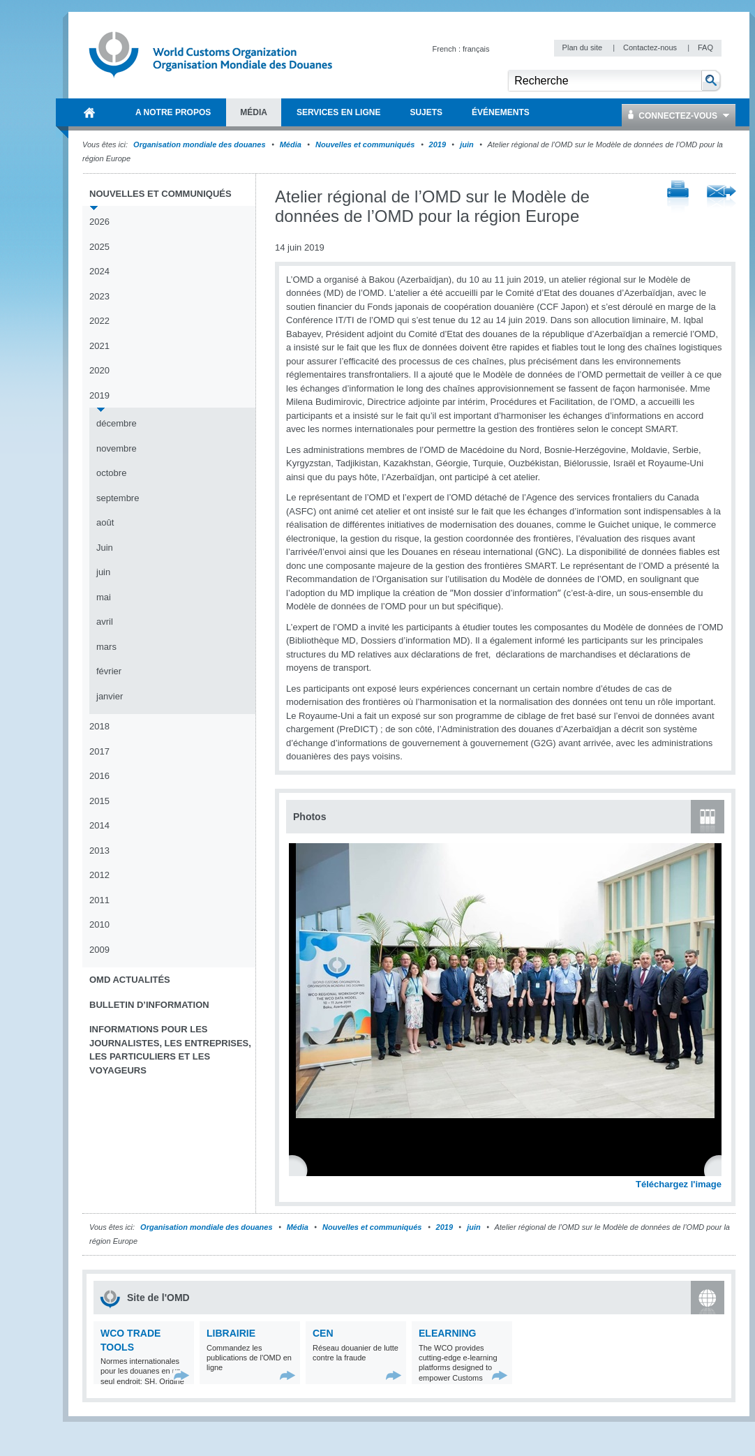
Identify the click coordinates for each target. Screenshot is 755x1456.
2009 (99, 949)
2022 (99, 320)
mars (106, 646)
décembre (116, 423)
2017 (99, 751)
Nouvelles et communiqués (364, 144)
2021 (99, 346)
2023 (99, 296)
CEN (323, 1333)
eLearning (447, 1333)
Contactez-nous (651, 47)
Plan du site (583, 47)
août (105, 522)
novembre (116, 448)
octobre (111, 473)
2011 (99, 900)
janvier (109, 696)
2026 (99, 221)
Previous (301, 1169)
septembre (117, 498)
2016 (99, 776)
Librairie (231, 1333)
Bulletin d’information (149, 1005)
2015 (99, 801)
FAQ (705, 47)
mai (103, 597)
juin (467, 144)
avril (104, 621)
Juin (104, 547)
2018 (99, 726)
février (108, 671)
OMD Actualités (129, 979)
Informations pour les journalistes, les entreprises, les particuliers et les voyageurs (170, 1050)
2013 (99, 850)
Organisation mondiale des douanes (199, 144)
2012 (99, 875)
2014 (99, 825)
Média (290, 144)
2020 (99, 370)
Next (719, 1169)
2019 (437, 144)
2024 (99, 271)
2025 (99, 247)
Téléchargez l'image (679, 1184)
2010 (99, 924)
